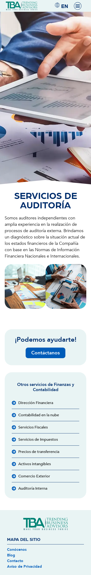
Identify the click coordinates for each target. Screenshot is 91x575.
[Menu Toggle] (78, 6)
